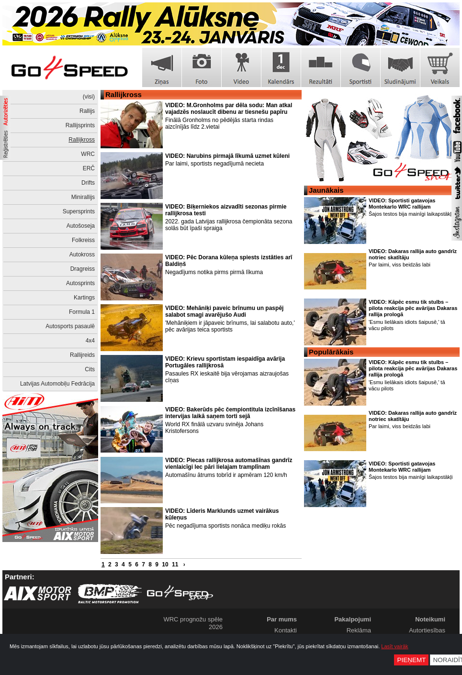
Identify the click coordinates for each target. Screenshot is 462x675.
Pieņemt (411, 660)
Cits (90, 369)
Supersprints (79, 211)
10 (165, 564)
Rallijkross (81, 139)
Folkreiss (83, 240)
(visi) (89, 96)
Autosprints (80, 283)
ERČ (89, 168)
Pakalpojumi (352, 619)
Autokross (82, 254)
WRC (88, 154)
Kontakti (285, 630)
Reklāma (359, 630)
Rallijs (87, 111)
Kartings (84, 297)
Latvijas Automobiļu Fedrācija (57, 383)
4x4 (90, 340)
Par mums (282, 619)
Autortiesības (427, 630)
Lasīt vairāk (394, 646)
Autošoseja (81, 225)
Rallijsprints (80, 125)
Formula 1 (82, 312)
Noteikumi (430, 619)
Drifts (88, 182)
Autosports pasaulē (70, 326)
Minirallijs (83, 197)
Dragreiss (82, 269)
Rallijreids (82, 355)
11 (175, 564)
